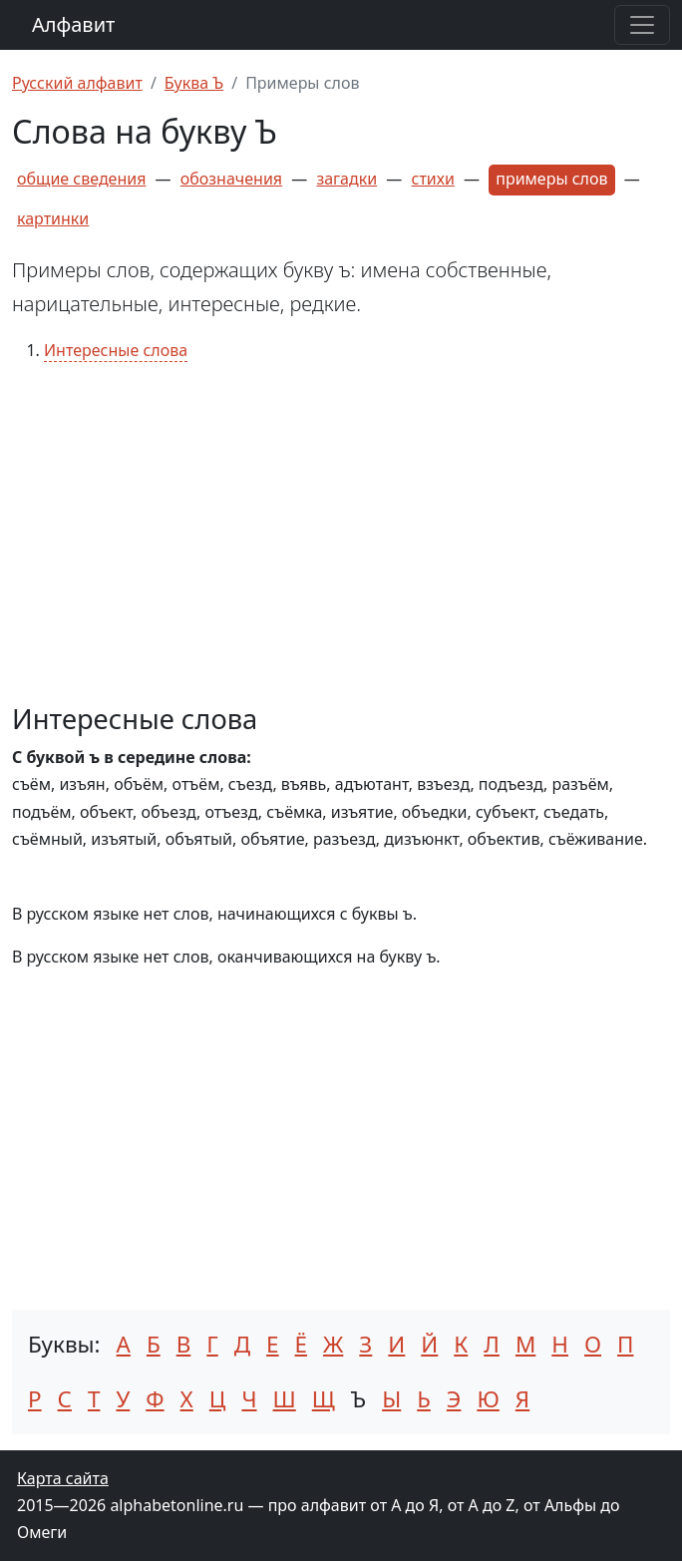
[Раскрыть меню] (642, 25)
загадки (346, 179)
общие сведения (81, 179)
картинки (53, 218)
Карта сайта (63, 1478)
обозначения (231, 179)
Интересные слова (115, 350)
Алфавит (73, 24)
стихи (433, 179)
